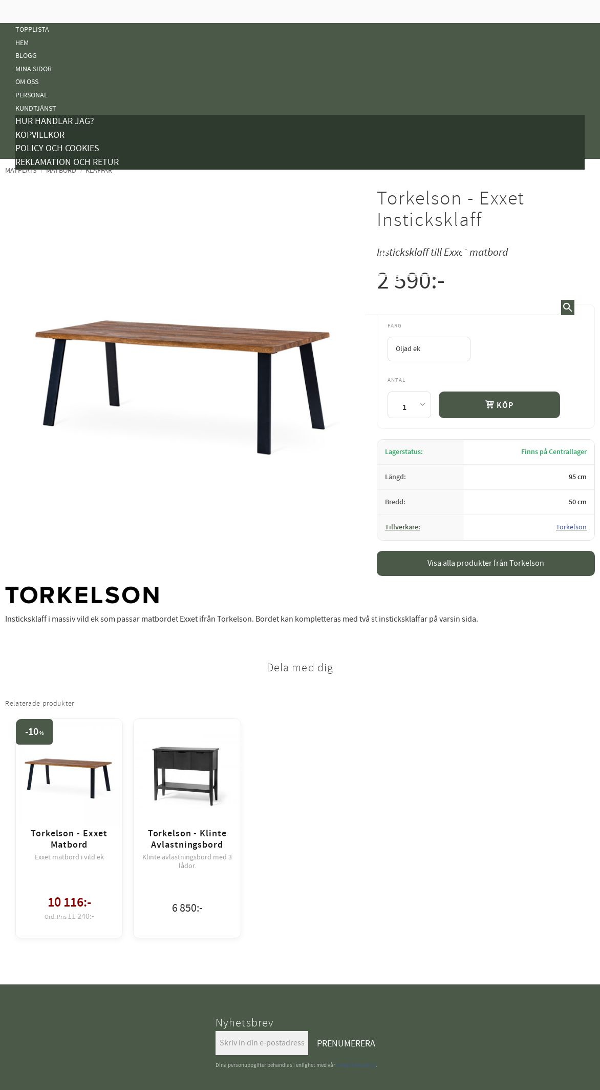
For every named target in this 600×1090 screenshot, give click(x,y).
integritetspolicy (356, 1065)
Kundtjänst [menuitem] (35, 108)
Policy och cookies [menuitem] (57, 148)
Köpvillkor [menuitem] (40, 135)
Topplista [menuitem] (32, 29)
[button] (577, 255)
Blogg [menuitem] (26, 55)
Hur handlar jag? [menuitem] (54, 121)
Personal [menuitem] (31, 95)
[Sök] (567, 307)
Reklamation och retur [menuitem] (67, 162)
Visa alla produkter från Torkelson (485, 563)
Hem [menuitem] (22, 43)
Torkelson (571, 527)
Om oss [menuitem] (26, 82)
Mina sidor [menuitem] (33, 69)
